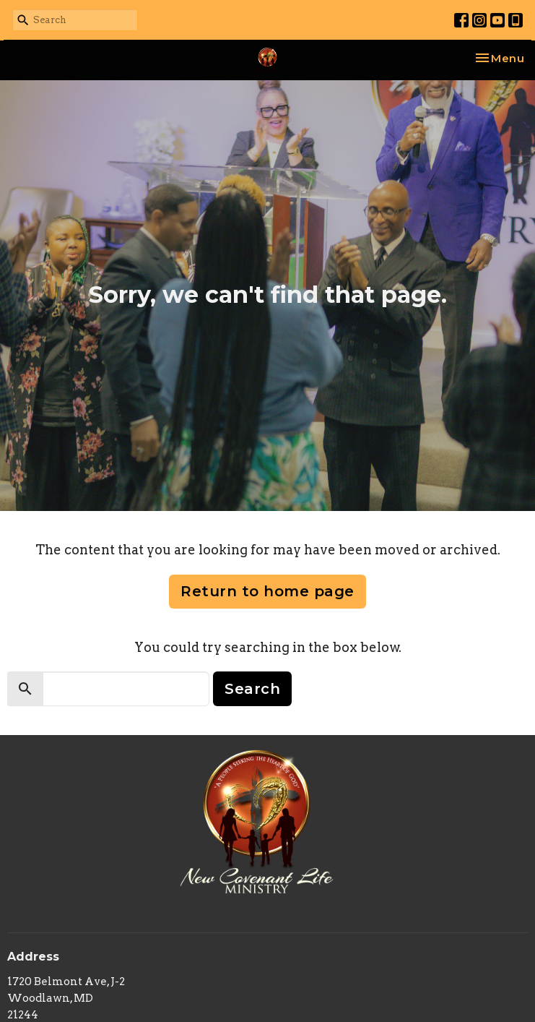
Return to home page (267, 591)
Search (252, 688)
